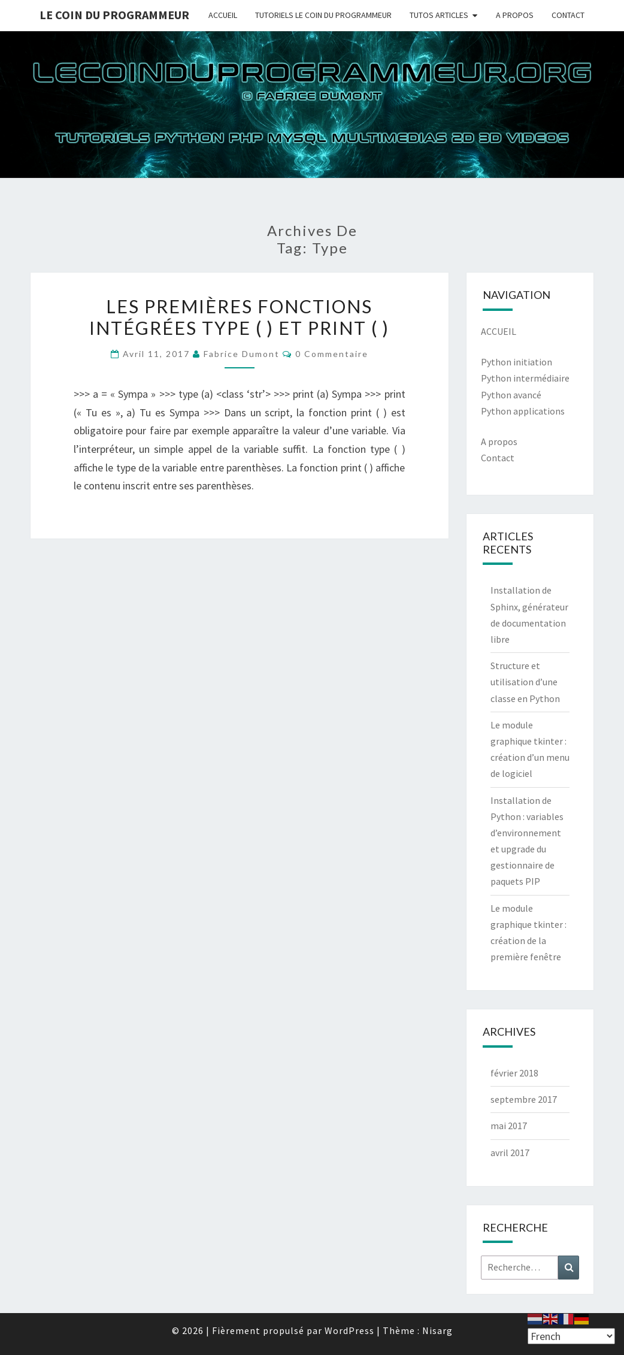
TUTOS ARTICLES (439, 15)
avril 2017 (509, 1153)
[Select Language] (571, 1336)
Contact (497, 458)
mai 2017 (508, 1126)
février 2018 (514, 1073)
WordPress (349, 1330)
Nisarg (437, 1330)
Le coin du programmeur (114, 14)
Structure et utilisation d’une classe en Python (525, 682)
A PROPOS (515, 15)
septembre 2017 (523, 1099)
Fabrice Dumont (242, 354)
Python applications (523, 411)
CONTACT (568, 15)
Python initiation (516, 362)
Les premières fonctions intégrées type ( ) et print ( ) (239, 316)
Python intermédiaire (525, 378)
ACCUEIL (222, 15)
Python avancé (511, 395)
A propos (499, 441)
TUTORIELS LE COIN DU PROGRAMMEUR (323, 15)
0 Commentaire (331, 354)
